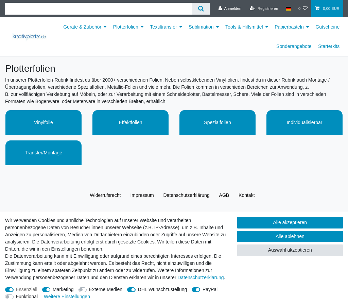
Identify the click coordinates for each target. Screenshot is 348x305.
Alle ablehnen (290, 236)
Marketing (63, 289)
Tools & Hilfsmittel (244, 27)
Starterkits (329, 46)
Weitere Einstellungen (67, 296)
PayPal (210, 289)
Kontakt (247, 195)
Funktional (27, 296)
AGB (224, 195)
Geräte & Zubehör (82, 27)
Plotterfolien (125, 27)
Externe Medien (105, 289)
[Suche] (201, 9)
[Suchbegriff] (98, 9)
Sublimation (201, 27)
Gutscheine (327, 27)
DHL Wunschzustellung (162, 289)
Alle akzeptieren (290, 222)
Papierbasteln (289, 27)
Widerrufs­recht (105, 195)
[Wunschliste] (303, 8)
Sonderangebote (294, 46)
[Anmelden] (230, 8)
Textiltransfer (163, 27)
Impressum (142, 195)
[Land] (288, 8)
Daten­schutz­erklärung (186, 195)
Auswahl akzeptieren (290, 250)
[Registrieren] (264, 8)
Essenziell (26, 289)
